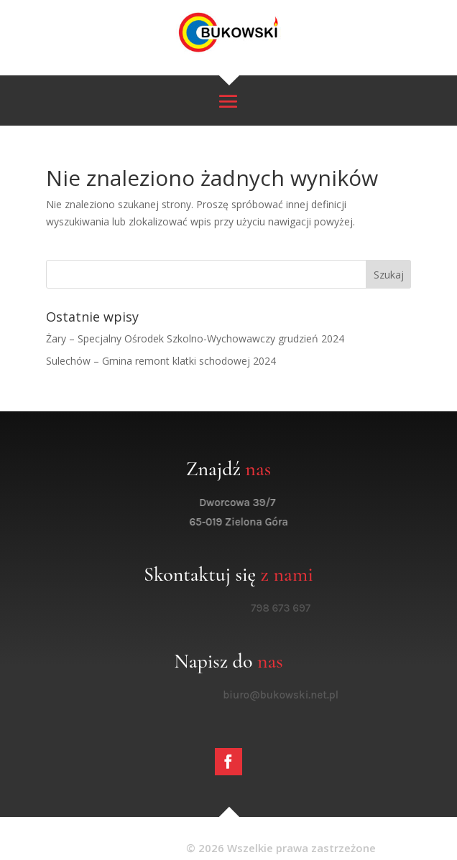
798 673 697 (293, 608)
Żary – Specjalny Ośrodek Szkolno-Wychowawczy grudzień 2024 (195, 338)
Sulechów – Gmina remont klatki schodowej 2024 (161, 361)
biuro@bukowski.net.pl (293, 694)
